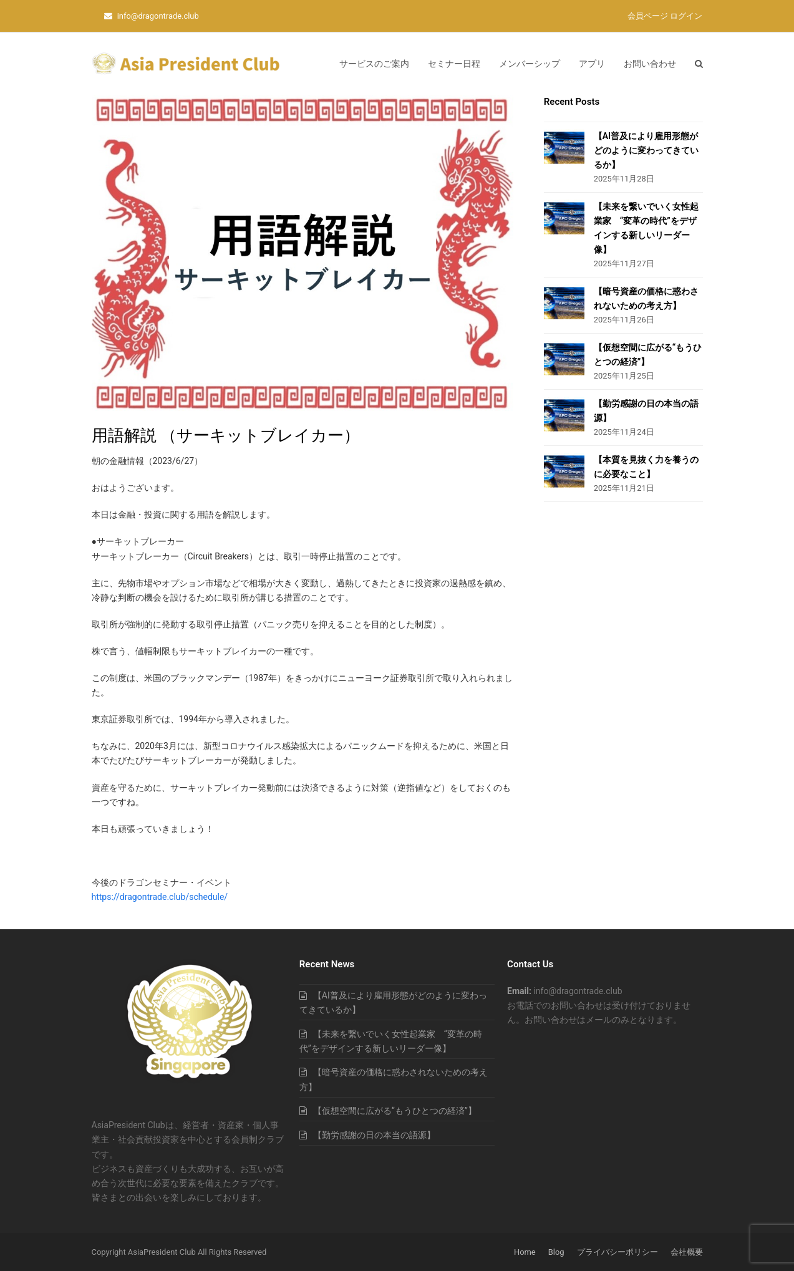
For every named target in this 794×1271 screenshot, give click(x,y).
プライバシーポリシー (617, 1252)
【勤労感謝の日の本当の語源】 (374, 1135)
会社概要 (687, 1252)
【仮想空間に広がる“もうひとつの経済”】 (395, 1111)
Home (525, 1252)
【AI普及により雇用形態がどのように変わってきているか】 (646, 150)
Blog (556, 1252)
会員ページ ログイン (664, 16)
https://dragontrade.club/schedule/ (160, 897)
